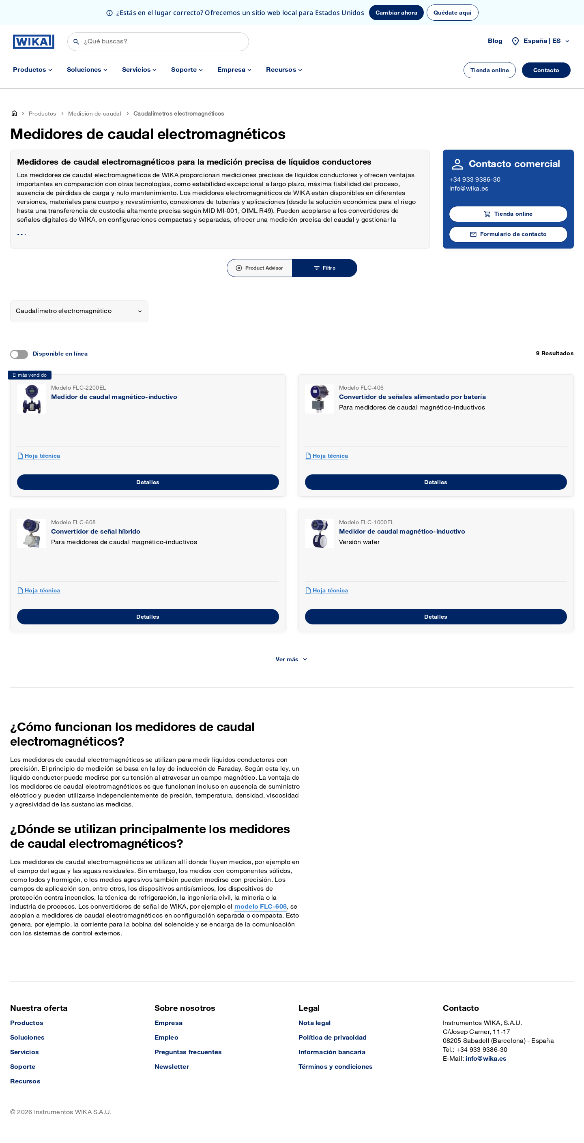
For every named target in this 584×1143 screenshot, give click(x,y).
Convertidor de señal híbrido (96, 532)
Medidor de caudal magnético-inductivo (114, 397)
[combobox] (79, 311)
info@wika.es (469, 189)
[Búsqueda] (158, 42)
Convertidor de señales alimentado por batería (412, 397)
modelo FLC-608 (260, 907)
